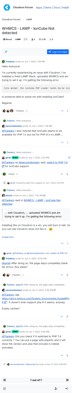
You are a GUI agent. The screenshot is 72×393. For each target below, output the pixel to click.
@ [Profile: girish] (6, 263)
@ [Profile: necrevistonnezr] (29, 162)
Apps (39, 7)
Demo (47, 7)
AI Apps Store (8, 237)
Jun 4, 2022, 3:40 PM (42, 290)
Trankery (10, 61)
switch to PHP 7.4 (58, 253)
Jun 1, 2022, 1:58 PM (42, 126)
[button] (4, 389)
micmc (9, 195)
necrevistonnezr (14, 126)
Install (65, 7)
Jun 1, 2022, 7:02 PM (32, 195)
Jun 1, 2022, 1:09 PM (35, 61)
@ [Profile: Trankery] (8, 130)
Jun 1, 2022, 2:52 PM (39, 157)
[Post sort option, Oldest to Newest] (6, 52)
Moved (7, 39)
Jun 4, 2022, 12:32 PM (35, 258)
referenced (30, 364)
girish (8, 157)
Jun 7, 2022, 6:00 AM (39, 331)
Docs (57, 7)
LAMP (18, 39)
